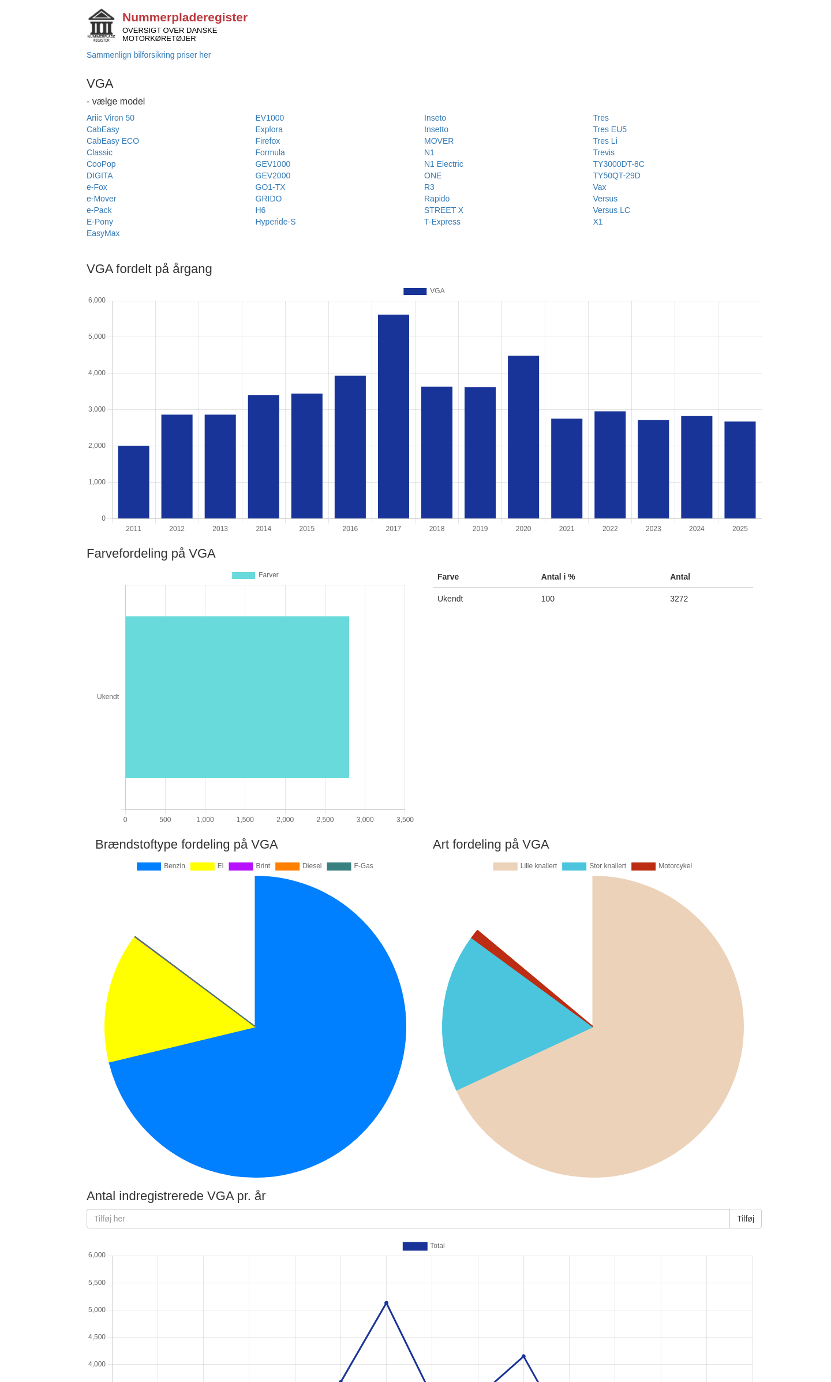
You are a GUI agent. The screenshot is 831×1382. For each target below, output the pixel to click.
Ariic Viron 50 (110, 117)
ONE (432, 175)
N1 (429, 152)
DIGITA (100, 175)
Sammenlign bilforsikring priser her (149, 54)
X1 (598, 221)
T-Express (442, 221)
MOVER (439, 140)
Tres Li (605, 140)
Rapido (437, 198)
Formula (270, 152)
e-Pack (99, 210)
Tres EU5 (610, 129)
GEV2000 (273, 175)
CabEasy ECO (113, 140)
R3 (429, 187)
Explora (269, 129)
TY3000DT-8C (619, 164)
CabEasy (103, 129)
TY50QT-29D (617, 175)
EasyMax (103, 233)
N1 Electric (443, 164)
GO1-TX (271, 187)
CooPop (101, 164)
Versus (605, 198)
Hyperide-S (276, 221)
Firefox (268, 140)
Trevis (604, 152)
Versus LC (612, 210)
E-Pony (100, 221)
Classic (100, 152)
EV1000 (270, 117)
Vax (600, 187)
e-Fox (97, 187)
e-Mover (101, 198)
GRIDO (269, 198)
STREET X (443, 210)
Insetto (436, 129)
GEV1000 (273, 164)
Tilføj (745, 1218)
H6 (261, 210)
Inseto (435, 117)
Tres (601, 117)
